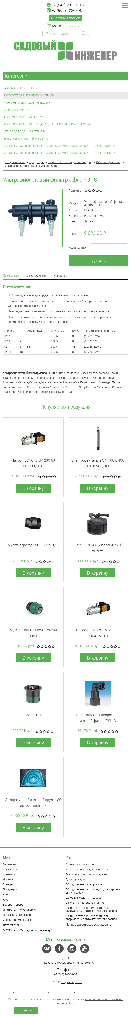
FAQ (5, 899)
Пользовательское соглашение (88, 924)
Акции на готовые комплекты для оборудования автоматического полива (59, 146)
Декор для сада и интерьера (25, 131)
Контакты (9, 874)
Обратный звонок (65, 18)
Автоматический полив (21, 88)
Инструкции (36, 276)
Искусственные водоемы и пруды (29, 95)
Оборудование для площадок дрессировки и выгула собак (48, 124)
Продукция (10, 889)
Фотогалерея (11, 925)
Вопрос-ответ (11, 894)
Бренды (8, 884)
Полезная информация (17, 915)
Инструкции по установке (19, 909)
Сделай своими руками (17, 920)
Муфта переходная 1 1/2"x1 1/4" (33, 545)
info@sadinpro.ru (71, 982)
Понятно (26, 1010)
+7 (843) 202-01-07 (66, 5)
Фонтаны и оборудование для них (29, 102)
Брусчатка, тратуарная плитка (26, 138)
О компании (10, 864)
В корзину (33, 488)
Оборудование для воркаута (25, 117)
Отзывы (61, 276)
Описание (11, 276)
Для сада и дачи (16, 110)
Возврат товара (13, 904)
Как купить (10, 869)
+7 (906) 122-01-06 (66, 10)
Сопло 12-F (33, 714)
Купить (98, 260)
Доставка (9, 879)
